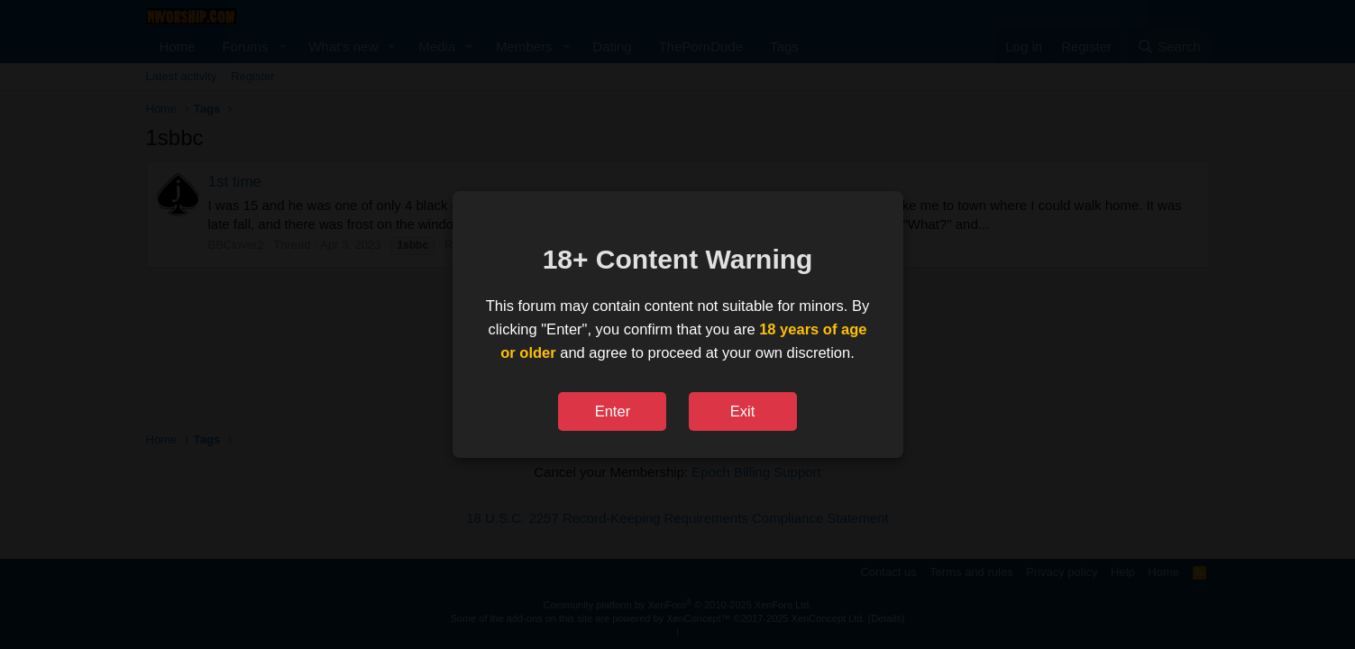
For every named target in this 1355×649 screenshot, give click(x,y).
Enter (612, 411)
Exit (742, 411)
